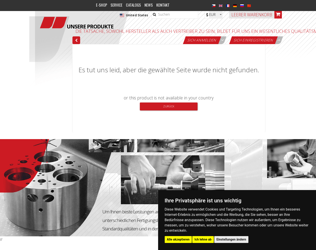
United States (134, 15)
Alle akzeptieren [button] (178, 239)
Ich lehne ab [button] (202, 239)
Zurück (168, 106)
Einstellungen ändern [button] (231, 239)
